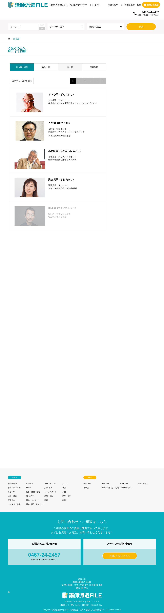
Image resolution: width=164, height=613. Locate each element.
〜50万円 (105, 484)
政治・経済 (12, 484)
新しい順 (46, 67)
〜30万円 (86, 484)
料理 (64, 500)
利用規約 (85, 605)
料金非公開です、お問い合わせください (117, 488)
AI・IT (64, 484)
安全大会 (11, 500)
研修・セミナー (32, 500)
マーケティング (50, 484)
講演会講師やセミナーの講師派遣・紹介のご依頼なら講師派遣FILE (78, 610)
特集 (139, 5)
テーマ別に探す (128, 5)
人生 (64, 492)
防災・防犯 (66, 496)
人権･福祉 (48, 488)
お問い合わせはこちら (120, 556)
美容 (46, 500)
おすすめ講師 (79, 601)
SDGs (28, 488)
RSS (9, 592)
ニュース (95, 601)
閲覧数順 (94, 67)
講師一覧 (68, 601)
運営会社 (63, 605)
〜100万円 (124, 484)
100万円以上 (143, 484)
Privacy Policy (96, 605)
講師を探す (113, 5)
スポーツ (11, 492)
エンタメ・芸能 (14, 504)
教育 (64, 488)
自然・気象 (48, 496)
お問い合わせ (74, 605)
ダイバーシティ (14, 488)
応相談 (86, 488)
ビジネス (29, 484)
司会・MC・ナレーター (35, 504)
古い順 (70, 67)
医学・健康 (12, 496)
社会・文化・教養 (33, 492)
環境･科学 (30, 496)
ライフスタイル (50, 492)
